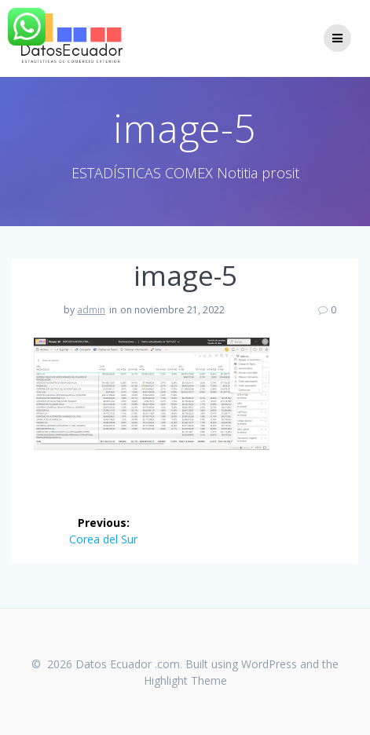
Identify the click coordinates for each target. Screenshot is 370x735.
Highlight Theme (185, 680)
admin (91, 309)
